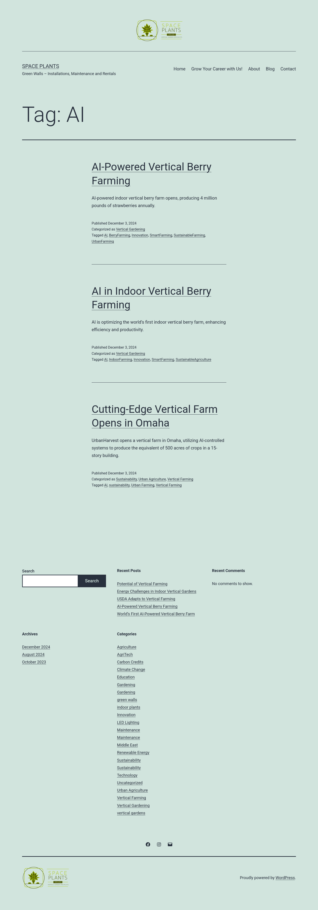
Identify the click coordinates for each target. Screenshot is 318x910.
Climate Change (131, 669)
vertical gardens (131, 813)
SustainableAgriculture (193, 359)
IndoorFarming (120, 359)
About (254, 69)
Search (28, 571)
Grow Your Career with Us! (216, 69)
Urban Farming (142, 485)
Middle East (127, 745)
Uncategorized (130, 782)
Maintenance (128, 730)
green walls (127, 699)
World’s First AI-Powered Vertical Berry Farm (156, 614)
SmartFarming (161, 235)
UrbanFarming (103, 241)
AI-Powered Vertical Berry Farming (147, 606)
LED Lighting (128, 722)
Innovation (140, 235)
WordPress (285, 877)
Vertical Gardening (130, 229)
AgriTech (125, 654)
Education (126, 677)
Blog (270, 69)
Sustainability (126, 479)
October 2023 (34, 662)
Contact (288, 69)
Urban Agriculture (152, 479)
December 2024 (36, 647)
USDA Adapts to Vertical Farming (146, 599)
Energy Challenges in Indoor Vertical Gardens (156, 591)
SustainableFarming (189, 235)
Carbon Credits (130, 662)
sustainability (119, 485)
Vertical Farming (180, 479)
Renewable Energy (133, 752)
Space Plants (40, 66)
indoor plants (128, 707)
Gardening (126, 684)
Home (180, 69)
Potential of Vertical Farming (142, 583)
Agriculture (126, 647)
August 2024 (33, 654)
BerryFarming (119, 235)
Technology (127, 775)
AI (106, 235)
